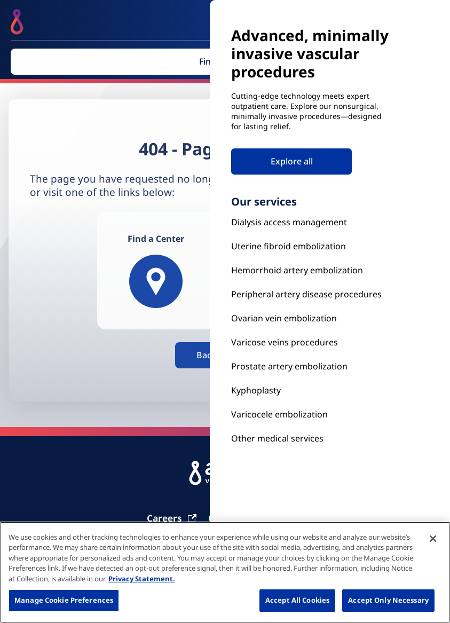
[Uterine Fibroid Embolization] (311, 246)
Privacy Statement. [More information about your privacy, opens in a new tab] (141, 578)
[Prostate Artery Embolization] (311, 342)
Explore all (292, 161)
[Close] (433, 538)
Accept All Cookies (297, 600)
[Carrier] (172, 518)
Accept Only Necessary (388, 600)
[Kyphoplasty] (311, 222)
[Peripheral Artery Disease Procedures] (311, 294)
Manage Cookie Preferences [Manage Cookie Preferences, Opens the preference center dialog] (63, 600)
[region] (225, 572)
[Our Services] (311, 414)
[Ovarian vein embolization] (311, 318)
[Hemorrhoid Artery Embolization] (311, 270)
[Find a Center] (156, 271)
